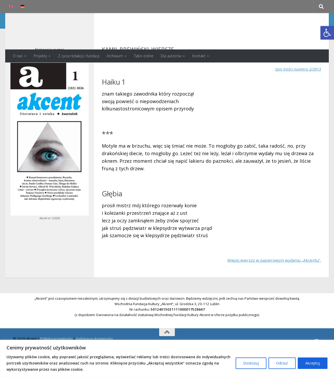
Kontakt (198, 55)
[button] (327, 33)
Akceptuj (312, 363)
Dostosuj (251, 363)
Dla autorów (171, 55)
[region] (167, 358)
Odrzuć (282, 363)
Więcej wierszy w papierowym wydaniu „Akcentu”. (265, 281)
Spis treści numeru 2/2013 (294, 89)
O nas (18, 55)
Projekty (40, 55)
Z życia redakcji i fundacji (78, 55)
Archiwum (115, 55)
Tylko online (143, 55)
